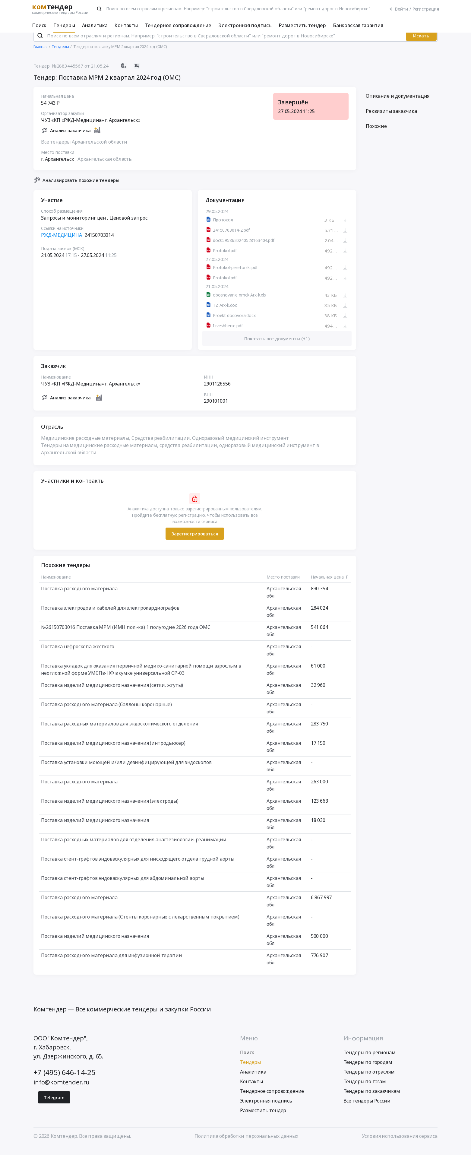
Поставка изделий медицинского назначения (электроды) (110, 809)
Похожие (376, 134)
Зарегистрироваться (194, 541)
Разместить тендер (302, 25)
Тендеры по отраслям (369, 1079)
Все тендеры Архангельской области (84, 149)
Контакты (126, 25)
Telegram (54, 1105)
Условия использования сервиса (400, 1144)
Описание (397, 104)
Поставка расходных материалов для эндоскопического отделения (119, 731)
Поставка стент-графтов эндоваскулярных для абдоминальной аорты (122, 886)
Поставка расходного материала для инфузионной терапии (111, 963)
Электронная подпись (245, 25)
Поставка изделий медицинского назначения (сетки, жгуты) (112, 693)
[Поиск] (99, 8)
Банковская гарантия (358, 25)
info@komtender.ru (61, 1090)
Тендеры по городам (367, 1070)
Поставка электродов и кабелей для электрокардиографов (110, 616)
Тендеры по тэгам (364, 1089)
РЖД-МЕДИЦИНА (61, 243)
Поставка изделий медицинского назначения (95, 828)
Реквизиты (391, 119)
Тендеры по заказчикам (371, 1099)
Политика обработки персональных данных (246, 1144)
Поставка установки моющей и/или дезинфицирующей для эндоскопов (126, 770)
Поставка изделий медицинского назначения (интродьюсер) (113, 751)
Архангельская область (104, 166)
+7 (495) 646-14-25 (64, 1080)
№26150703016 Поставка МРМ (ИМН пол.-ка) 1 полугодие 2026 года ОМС (125, 635)
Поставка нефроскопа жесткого (77, 654)
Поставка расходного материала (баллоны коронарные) (106, 712)
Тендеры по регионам (369, 1060)
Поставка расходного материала (79, 596)
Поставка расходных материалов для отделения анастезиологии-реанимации (133, 847)
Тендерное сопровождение (178, 25)
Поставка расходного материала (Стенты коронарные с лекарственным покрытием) (140, 925)
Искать (421, 44)
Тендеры (64, 25)
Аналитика (95, 25)
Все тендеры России (366, 1108)
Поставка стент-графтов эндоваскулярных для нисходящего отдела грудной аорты (137, 867)
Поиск (39, 25)
